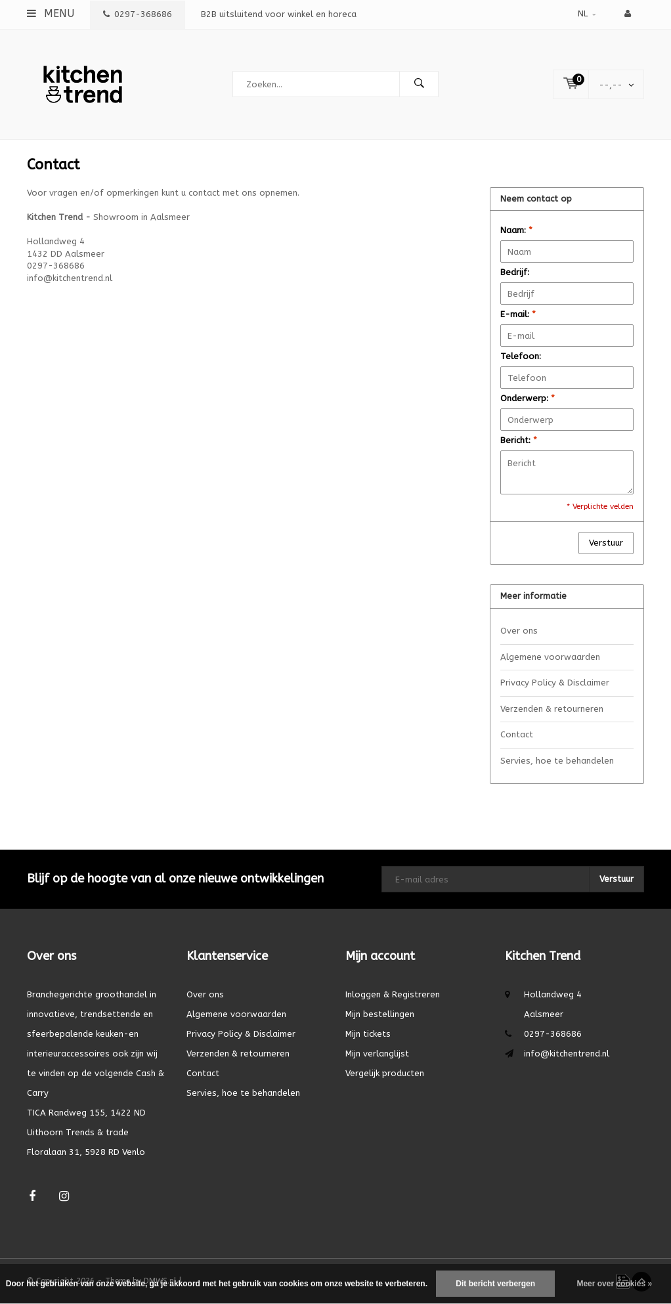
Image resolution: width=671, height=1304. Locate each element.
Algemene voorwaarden (550, 657)
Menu (50, 13)
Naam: (516, 230)
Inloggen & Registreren (392, 994)
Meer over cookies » (614, 1283)
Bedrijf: (514, 272)
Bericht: (518, 440)
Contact (516, 734)
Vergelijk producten (384, 1073)
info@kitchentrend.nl (566, 1053)
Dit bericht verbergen (495, 1283)
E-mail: (518, 314)
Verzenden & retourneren (551, 709)
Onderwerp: (527, 398)
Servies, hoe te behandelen (557, 761)
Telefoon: (520, 356)
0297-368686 (137, 14)
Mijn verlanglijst (377, 1053)
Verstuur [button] (606, 543)
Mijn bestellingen (379, 1014)
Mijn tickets (368, 1034)
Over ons (519, 631)
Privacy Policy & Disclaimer (554, 682)
